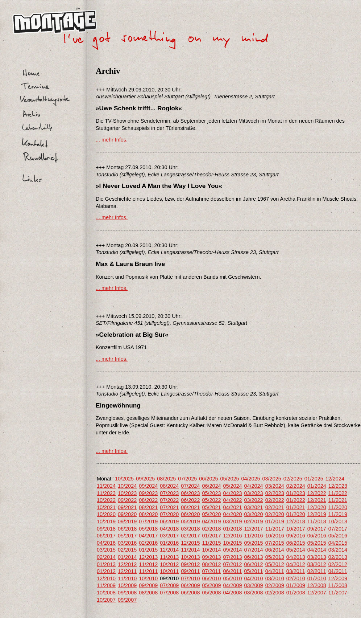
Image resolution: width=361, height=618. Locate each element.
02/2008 (274, 593)
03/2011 (295, 571)
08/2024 (169, 486)
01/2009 (295, 585)
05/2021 (211, 507)
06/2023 (190, 493)
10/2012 (169, 564)
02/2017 (190, 536)
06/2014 (274, 550)
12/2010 (106, 578)
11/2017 (274, 529)
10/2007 (106, 600)
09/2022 (127, 500)
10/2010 (148, 578)
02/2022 (274, 500)
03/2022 (253, 500)
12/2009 (337, 578)
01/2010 (316, 578)
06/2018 (127, 529)
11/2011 (148, 571)
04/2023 (232, 493)
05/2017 (127, 536)
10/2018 (337, 521)
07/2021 (169, 507)
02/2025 (292, 479)
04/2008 (232, 593)
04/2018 (169, 529)
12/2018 (295, 521)
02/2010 (295, 578)
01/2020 (295, 514)
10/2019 (106, 521)
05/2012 (274, 564)
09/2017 (316, 529)
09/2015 (253, 543)
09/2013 (211, 557)
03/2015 (106, 550)
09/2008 (127, 593)
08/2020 (148, 514)
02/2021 (274, 507)
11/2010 (127, 578)
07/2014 (253, 550)
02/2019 (253, 521)
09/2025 (145, 479)
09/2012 (190, 564)
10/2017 (295, 529)
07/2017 (337, 529)
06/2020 (190, 514)
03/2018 (190, 529)
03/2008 (253, 593)
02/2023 (274, 493)
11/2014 (190, 550)
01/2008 (295, 593)
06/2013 (253, 557)
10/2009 (127, 585)
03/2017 (169, 536)
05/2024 (232, 486)
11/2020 (337, 507)
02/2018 (211, 529)
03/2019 (232, 521)
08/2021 (148, 507)
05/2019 (190, 521)
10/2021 (106, 507)
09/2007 (127, 600)
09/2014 (232, 550)
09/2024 (148, 486)
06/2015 (295, 543)
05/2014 (295, 550)
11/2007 (337, 593)
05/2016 (337, 536)
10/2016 (274, 536)
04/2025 (250, 479)
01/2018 (232, 529)
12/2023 (337, 486)
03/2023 (253, 493)
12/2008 (316, 585)
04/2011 (274, 571)
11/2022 (337, 493)
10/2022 (106, 500)
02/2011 (316, 571)
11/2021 (337, 500)
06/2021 (190, 507)
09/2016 (295, 536)
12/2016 (232, 536)
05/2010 (232, 578)
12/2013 (148, 557)
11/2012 (148, 564)
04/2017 (148, 536)
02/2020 (274, 514)
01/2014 (127, 557)
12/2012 (127, 564)
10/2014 (211, 550)
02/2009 (274, 585)
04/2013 (295, 557)
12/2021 (316, 500)
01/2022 (295, 500)
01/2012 (106, 571)
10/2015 (232, 543)
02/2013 (337, 557)
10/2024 (127, 486)
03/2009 (253, 585)
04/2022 (232, 500)
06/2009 (190, 585)
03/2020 (253, 514)
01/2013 (106, 564)
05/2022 (211, 500)
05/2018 (148, 529)
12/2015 (190, 543)
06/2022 (190, 500)
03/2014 (337, 550)
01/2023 (295, 493)
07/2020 (169, 514)
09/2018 (106, 529)
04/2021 (232, 507)
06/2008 (190, 593)
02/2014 (106, 557)
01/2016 (169, 543)
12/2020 (316, 507)
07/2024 (190, 486)
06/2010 (211, 578)
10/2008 (106, 593)
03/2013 (316, 557)
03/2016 (127, 543)
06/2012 (253, 564)
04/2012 (295, 564)
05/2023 (211, 493)
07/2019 (148, 521)
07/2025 (187, 479)
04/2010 (253, 578)
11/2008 (337, 585)
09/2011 (190, 571)
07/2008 (169, 593)
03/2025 (271, 479)
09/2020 (127, 514)
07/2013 (232, 557)
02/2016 (148, 543)
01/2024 (316, 486)
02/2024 (295, 486)
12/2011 (127, 571)
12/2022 (316, 493)
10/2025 (124, 479)
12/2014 (169, 550)
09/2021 (127, 507)
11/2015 (211, 543)
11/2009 (106, 585)
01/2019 (274, 521)
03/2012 (316, 564)
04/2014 (316, 550)
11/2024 (106, 486)
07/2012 (232, 564)
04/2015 (337, 543)
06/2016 (316, 536)
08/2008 (148, 593)
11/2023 (106, 493)
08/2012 (211, 564)
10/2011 (169, 571)
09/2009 (148, 585)
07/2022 (169, 500)
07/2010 (190, 578)
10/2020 (106, 514)
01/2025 (313, 479)
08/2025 (166, 479)
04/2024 (253, 486)
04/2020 (232, 514)
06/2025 (208, 479)
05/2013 (274, 557)
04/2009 (232, 585)
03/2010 (274, 578)
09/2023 (148, 493)
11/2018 (316, 521)
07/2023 (169, 493)
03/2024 (274, 486)
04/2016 (106, 543)
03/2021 (253, 507)
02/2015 (127, 550)
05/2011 (253, 571)
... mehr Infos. (112, 140)
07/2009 (169, 585)
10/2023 (127, 493)
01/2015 (148, 550)
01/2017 (211, 536)
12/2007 (316, 593)
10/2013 (190, 557)
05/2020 (211, 514)
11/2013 (169, 557)
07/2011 (211, 571)
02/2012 (337, 564)
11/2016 (253, 536)
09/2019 (127, 521)
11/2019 (337, 514)
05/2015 (316, 543)
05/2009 (211, 585)
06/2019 (169, 521)
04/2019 (211, 521)
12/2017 (253, 529)
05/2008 (211, 593)
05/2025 (229, 479)
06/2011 (232, 571)
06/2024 (211, 486)
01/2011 (337, 571)
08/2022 (148, 500)
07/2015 (274, 543)
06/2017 (106, 536)
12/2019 (316, 514)
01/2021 (295, 507)
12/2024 (334, 479)
